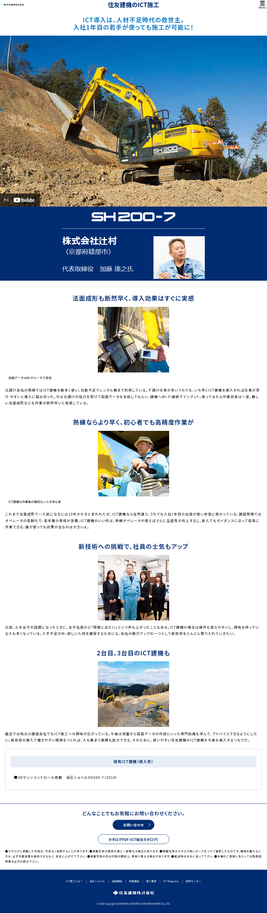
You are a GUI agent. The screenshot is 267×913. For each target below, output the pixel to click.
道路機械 (117, 881)
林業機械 (134, 881)
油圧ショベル (97, 881)
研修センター (193, 881)
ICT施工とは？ (74, 881)
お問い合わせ (133, 824)
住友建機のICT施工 (133, 5)
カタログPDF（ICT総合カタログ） (133, 839)
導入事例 (151, 881)
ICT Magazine (171, 881)
